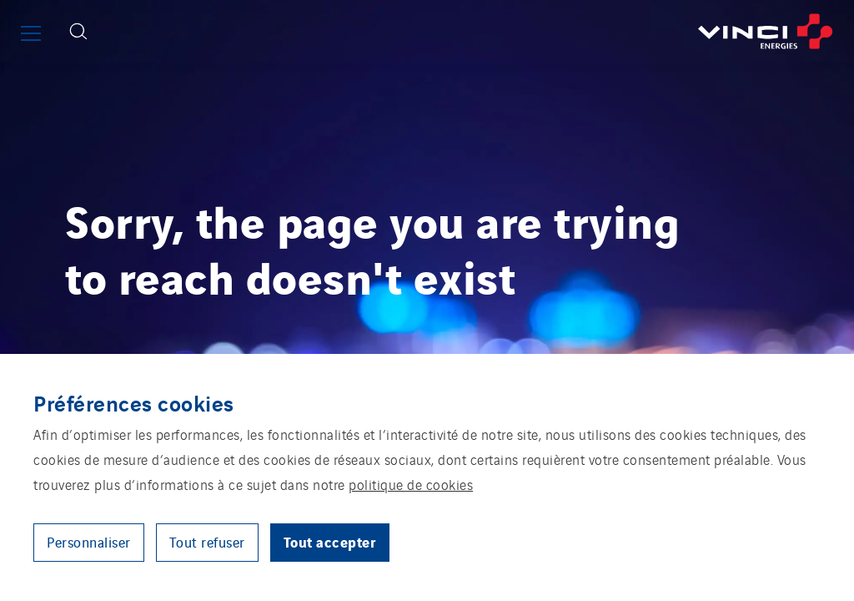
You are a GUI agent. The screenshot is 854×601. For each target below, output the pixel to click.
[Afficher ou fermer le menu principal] (31, 33)
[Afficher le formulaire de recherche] (78, 31)
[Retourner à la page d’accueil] (476, 31)
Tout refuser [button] (207, 542)
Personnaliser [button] (89, 542)
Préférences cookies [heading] (133, 402)
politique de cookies (411, 484)
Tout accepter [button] (330, 541)
